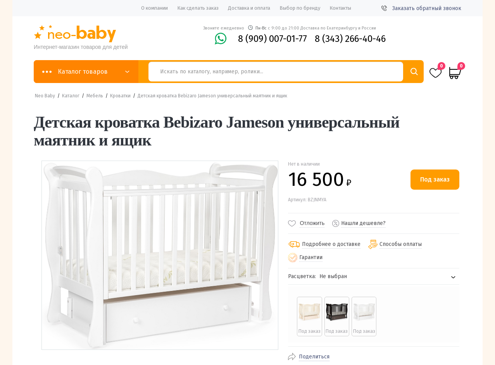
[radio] (308, 316)
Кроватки (120, 96)
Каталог (70, 96)
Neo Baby (45, 96)
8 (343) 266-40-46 (350, 38)
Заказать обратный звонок (421, 8)
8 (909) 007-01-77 (272, 38)
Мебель (94, 96)
